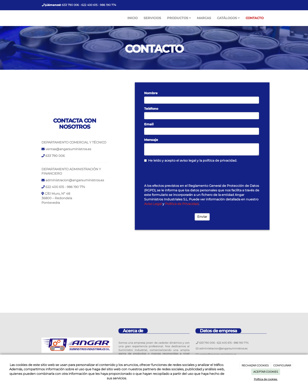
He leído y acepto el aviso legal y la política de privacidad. (190, 160)
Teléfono (151, 109)
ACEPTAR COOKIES (265, 371)
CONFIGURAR (282, 365)
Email (149, 124)
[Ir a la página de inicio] (37, 18)
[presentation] (174, 173)
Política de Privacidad (182, 204)
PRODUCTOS (179, 18)
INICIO (132, 18)
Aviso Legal (153, 204)
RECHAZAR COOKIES (255, 365)
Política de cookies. (266, 379)
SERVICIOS (152, 18)
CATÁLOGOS (228, 18)
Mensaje (151, 140)
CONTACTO (255, 18)
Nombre (151, 93)
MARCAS (204, 18)
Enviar (202, 217)
